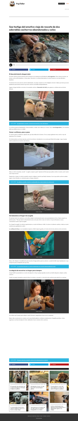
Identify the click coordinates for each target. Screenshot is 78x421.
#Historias (61, 3)
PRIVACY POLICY (40, 416)
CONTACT (48, 416)
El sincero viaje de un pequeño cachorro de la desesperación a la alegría (32, 360)
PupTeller (20, 3)
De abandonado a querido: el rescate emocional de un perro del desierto (32, 123)
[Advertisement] (39, 17)
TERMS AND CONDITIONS (32, 416)
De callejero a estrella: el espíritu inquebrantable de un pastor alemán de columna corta (35, 182)
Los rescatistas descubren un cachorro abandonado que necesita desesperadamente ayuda (36, 266)
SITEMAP (44, 416)
